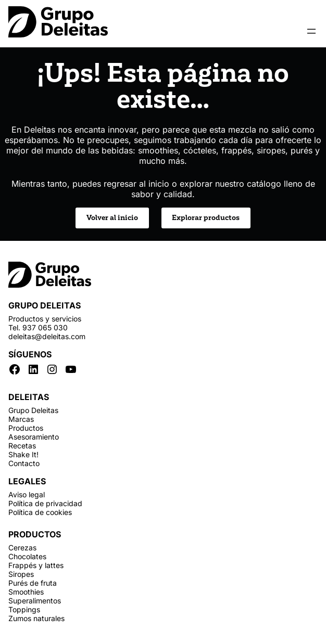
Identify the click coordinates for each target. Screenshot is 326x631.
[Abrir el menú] (311, 31)
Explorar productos (206, 217)
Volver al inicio (112, 217)
